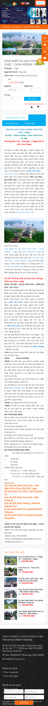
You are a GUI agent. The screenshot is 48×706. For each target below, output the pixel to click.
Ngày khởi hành (11, 72)
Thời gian (8, 68)
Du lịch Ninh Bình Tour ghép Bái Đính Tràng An (30, 601)
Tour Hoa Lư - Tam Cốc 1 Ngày (29, 568)
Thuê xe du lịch (11, 688)
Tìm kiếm (24, 702)
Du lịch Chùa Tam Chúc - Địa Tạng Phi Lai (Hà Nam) (30, 579)
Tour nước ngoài (11, 675)
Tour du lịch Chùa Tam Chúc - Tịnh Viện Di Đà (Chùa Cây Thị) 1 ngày (21, 487)
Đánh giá (30, 123)
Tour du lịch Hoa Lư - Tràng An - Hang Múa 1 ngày (30, 557)
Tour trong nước (11, 672)
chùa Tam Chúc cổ (25, 212)
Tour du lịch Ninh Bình (31, 27)
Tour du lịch (16, 27)
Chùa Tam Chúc (11, 174)
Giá (9, 79)
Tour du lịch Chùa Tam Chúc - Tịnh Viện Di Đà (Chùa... (30, 590)
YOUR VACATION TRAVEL (17, 639)
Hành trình (9, 75)
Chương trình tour (15, 117)
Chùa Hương (38, 346)
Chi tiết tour (12, 123)
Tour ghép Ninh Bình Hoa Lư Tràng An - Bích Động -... (31, 612)
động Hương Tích (16, 388)
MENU (40, 3)
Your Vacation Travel (31, 252)
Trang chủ (6, 27)
